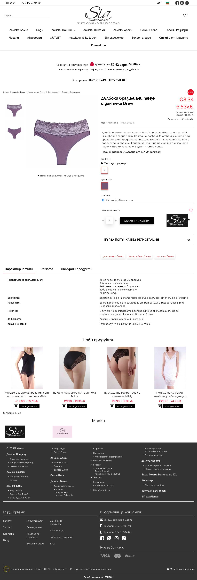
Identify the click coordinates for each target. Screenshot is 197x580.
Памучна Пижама (19, 476)
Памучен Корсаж (103, 468)
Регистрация (35, 520)
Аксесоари (34, 37)
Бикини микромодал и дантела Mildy (74, 394)
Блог (52, 543)
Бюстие (97, 477)
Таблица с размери (115, 163)
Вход (6, 540)
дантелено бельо (113, 256)
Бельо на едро (141, 37)
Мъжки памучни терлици (158, 468)
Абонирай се (13, 412)
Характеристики (19, 269)
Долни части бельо (36, 92)
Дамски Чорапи (151, 460)
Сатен (13, 480)
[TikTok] (124, 538)
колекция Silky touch (82, 37)
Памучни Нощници (19, 459)
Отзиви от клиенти (173, 37)
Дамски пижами (16, 471)
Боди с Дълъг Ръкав (20, 497)
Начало (6, 92)
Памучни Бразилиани (71, 92)
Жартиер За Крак (104, 485)
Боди (39, 30)
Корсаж (97, 464)
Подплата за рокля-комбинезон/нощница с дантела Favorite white (170, 394)
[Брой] (109, 220)
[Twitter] (110, 538)
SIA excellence (150, 496)
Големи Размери (177, 30)
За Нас (7, 527)
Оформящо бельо (153, 455)
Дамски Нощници (63, 30)
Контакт (9, 533)
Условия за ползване (33, 535)
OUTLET (55, 37)
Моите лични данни (182, 568)
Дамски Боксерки (64, 495)
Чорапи (14, 37)
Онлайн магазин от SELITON (98, 577)
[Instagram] (117, 538)
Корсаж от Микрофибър (107, 473)
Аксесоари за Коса (155, 485)
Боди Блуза (60, 448)
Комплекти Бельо (102, 460)
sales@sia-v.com (122, 519)
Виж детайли (29, 406)
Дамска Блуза (61, 469)
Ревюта (47, 269)
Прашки (99, 448)
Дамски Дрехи (122, 30)
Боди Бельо (16, 490)
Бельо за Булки (154, 448)
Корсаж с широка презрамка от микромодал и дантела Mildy (27, 394)
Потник (58, 466)
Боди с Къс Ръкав (19, 494)
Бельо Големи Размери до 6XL (159, 474)
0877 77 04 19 (32, 2)
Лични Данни (34, 527)
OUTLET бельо (15, 448)
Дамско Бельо (18, 30)
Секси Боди (60, 452)
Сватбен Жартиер (157, 451)
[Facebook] (102, 538)
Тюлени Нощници (19, 466)
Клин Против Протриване (109, 456)
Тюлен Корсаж (102, 471)
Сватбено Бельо (101, 489)
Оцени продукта (75, 175)
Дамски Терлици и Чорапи (158, 465)
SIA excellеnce (114, 37)
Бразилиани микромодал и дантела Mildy (122, 394)
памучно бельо (164, 256)
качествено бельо (140, 256)
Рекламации (57, 530)
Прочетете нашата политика (93, 568)
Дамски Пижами (94, 30)
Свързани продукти (76, 269)
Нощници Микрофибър (21, 462)
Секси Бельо (148, 30)
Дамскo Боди (14, 485)
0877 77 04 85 (123, 532)
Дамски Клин (60, 462)
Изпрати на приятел (51, 175)
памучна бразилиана (125, 132)
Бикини (59, 489)
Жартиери (98, 482)
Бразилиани (53, 92)
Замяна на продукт (56, 522)
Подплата (98, 452)
